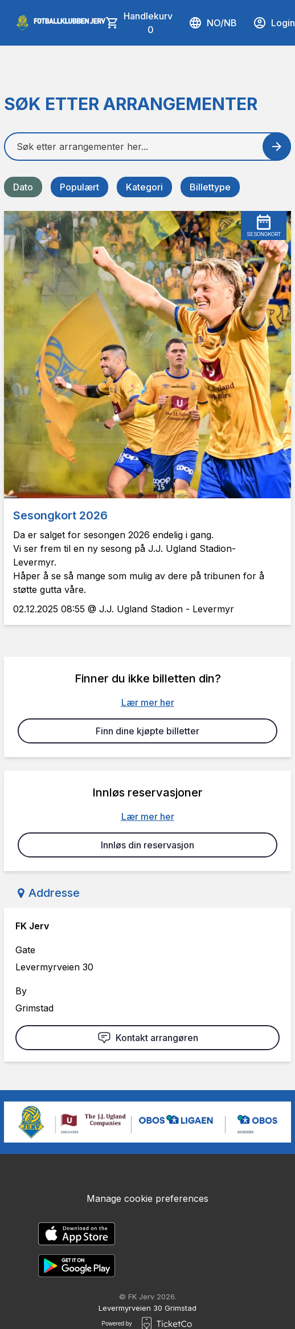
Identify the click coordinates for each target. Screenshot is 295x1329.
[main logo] (60, 23)
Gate (25, 950)
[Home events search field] (147, 146)
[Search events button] (277, 146)
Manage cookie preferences (147, 1198)
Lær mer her (147, 702)
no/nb (213, 23)
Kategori (144, 187)
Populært (79, 187)
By (21, 991)
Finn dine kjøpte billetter (147, 731)
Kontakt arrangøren (147, 1037)
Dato (23, 187)
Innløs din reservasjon (147, 845)
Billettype (210, 187)
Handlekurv (148, 23)
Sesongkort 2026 (60, 515)
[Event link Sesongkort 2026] (147, 354)
